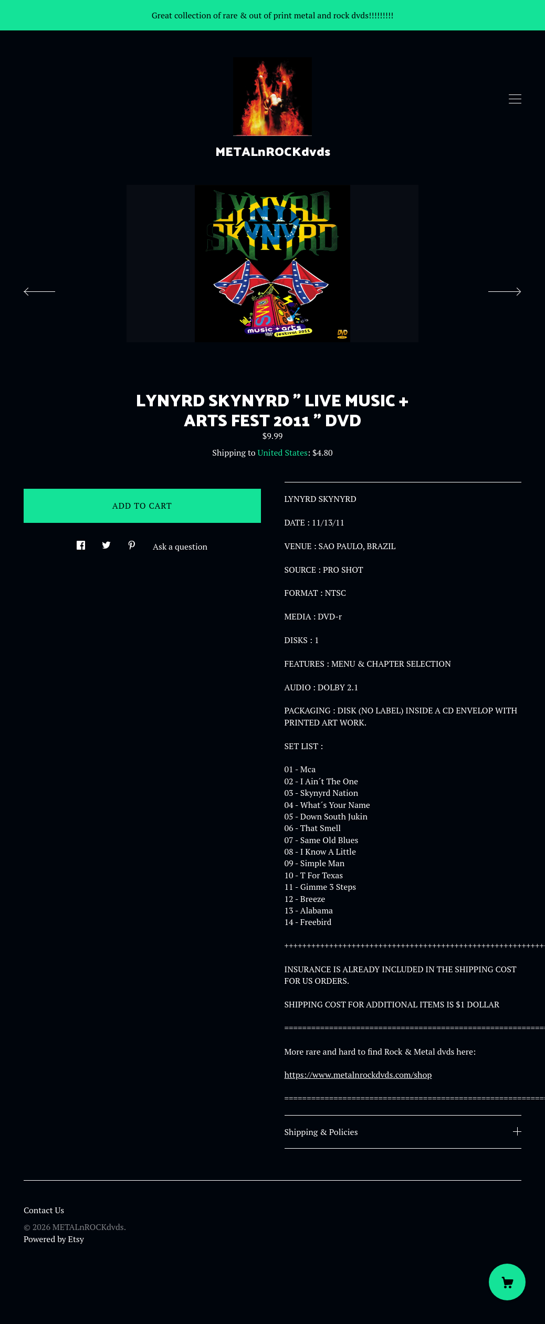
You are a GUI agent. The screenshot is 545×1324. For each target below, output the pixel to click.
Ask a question (180, 546)
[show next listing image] (495, 288)
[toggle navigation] (515, 99)
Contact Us (44, 1210)
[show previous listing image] (50, 288)
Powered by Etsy (54, 1239)
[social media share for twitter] (106, 542)
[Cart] (507, 1282)
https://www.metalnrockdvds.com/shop (358, 1074)
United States (283, 452)
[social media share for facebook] (81, 542)
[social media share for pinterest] (132, 542)
